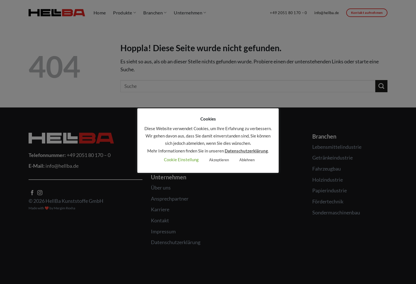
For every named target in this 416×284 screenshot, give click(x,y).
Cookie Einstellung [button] (181, 159)
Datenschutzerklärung (246, 150)
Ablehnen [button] (247, 160)
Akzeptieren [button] (219, 160)
